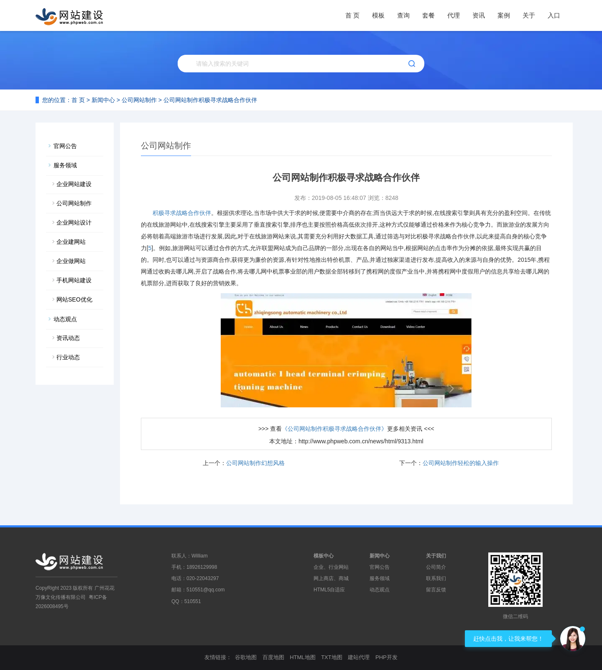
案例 (503, 15)
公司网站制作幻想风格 (255, 463)
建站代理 (359, 657)
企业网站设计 (74, 222)
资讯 (478, 15)
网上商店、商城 (331, 578)
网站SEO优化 (74, 299)
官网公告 (65, 146)
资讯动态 (68, 338)
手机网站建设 (74, 280)
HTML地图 (302, 657)
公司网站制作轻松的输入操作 (461, 463)
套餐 (428, 15)
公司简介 (436, 567)
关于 (529, 15)
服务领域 (65, 165)
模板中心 (324, 556)
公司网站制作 (139, 100)
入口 (554, 15)
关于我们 (436, 556)
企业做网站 (71, 261)
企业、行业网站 (331, 567)
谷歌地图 (246, 657)
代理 (453, 15)
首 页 (352, 15)
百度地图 (273, 657)
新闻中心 (103, 100)
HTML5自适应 (329, 590)
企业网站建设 (74, 184)
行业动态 (68, 357)
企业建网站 (71, 241)
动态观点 (65, 319)
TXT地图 (331, 657)
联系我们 (436, 578)
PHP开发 (386, 657)
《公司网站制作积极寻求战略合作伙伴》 (334, 428)
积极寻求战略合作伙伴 (182, 213)
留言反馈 (436, 590)
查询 (403, 15)
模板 (378, 15)
